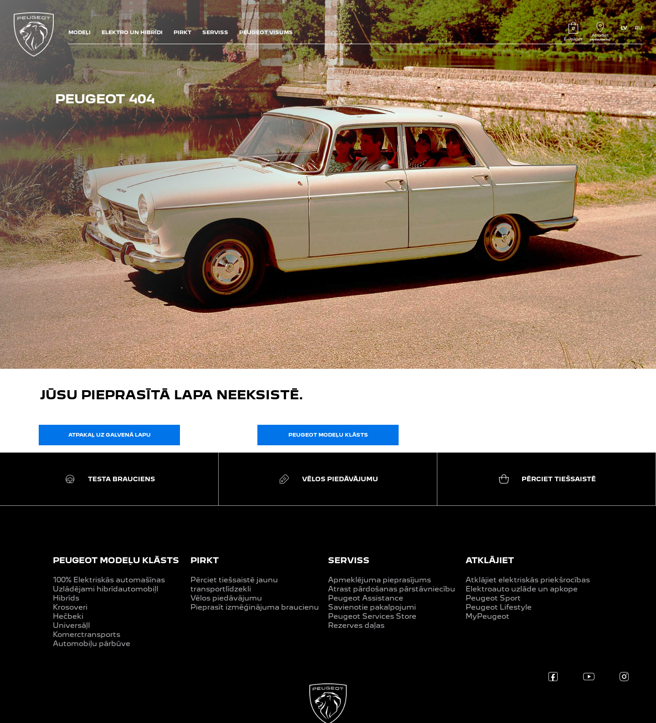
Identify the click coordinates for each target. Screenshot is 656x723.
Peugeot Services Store (372, 616)
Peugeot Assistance (365, 598)
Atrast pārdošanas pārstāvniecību (391, 589)
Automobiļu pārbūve (91, 643)
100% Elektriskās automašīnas (109, 579)
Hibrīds (66, 598)
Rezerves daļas (356, 625)
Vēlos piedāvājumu (226, 598)
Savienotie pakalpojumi (372, 607)
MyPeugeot (487, 616)
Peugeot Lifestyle (499, 607)
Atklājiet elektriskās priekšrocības (528, 579)
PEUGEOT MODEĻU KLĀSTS (116, 560)
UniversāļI (71, 625)
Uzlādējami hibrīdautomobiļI (106, 589)
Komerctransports (86, 634)
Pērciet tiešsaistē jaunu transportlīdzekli (234, 584)
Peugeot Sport (493, 598)
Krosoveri (70, 607)
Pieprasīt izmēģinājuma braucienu (254, 607)
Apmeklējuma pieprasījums (379, 579)
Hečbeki (68, 616)
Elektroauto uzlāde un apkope (522, 589)
